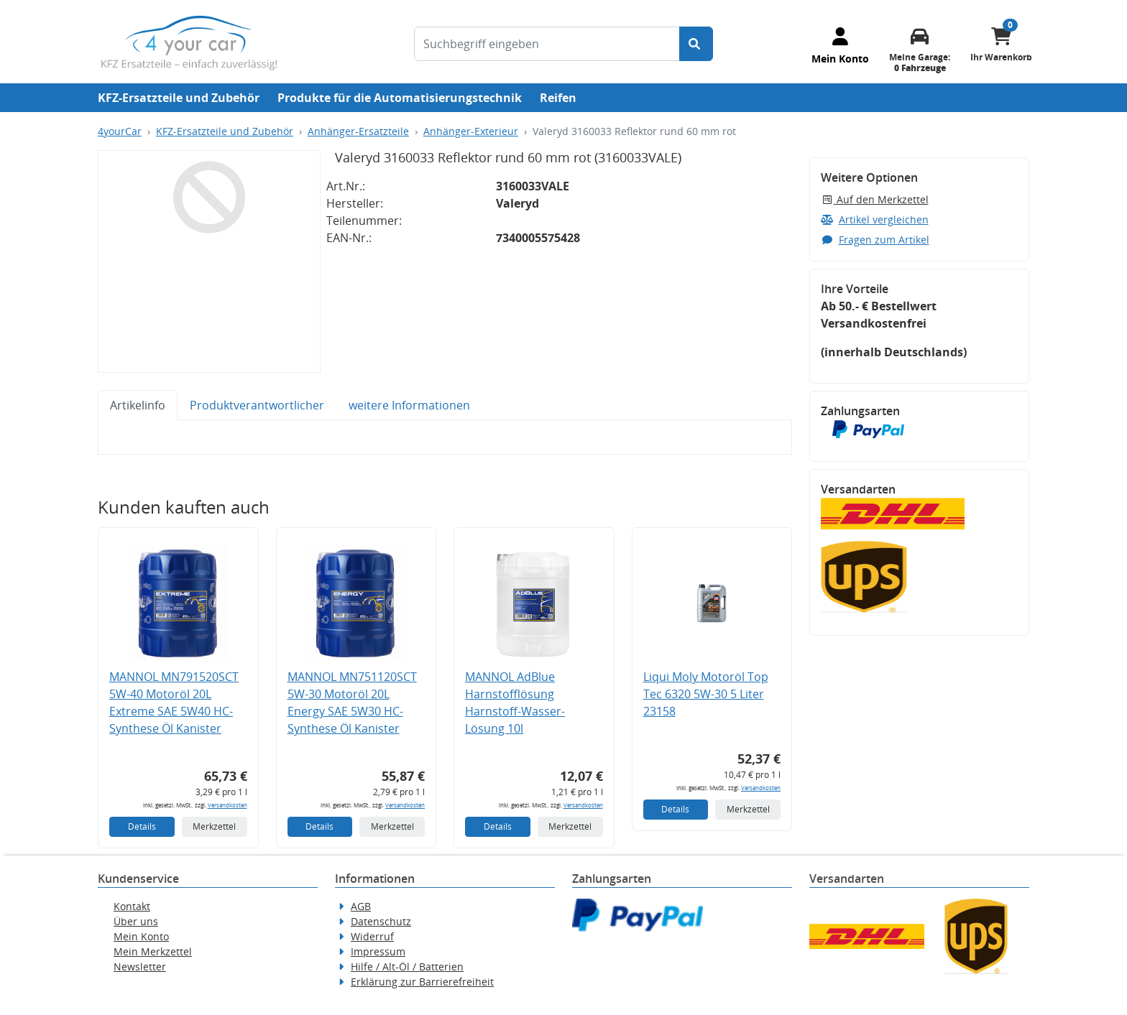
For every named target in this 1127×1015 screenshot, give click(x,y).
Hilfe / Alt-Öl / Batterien (407, 966)
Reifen (558, 98)
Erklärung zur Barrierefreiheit (422, 981)
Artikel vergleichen (875, 219)
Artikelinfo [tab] (137, 405)
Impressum (378, 951)
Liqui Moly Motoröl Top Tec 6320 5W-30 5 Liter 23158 (705, 694)
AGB (361, 906)
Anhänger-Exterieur (470, 131)
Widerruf (372, 936)
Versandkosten (227, 805)
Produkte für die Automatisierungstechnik (399, 98)
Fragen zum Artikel (875, 239)
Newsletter (140, 966)
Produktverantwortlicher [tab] (257, 405)
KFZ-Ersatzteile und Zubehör (178, 98)
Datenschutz (381, 921)
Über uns (136, 921)
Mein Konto (141, 936)
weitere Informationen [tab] (409, 405)
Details (142, 826)
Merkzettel (214, 826)
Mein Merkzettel (153, 951)
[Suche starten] (696, 44)
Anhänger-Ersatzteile (358, 131)
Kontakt (132, 906)
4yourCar (120, 131)
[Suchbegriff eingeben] (547, 44)
